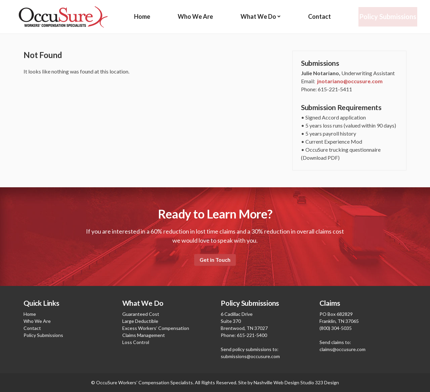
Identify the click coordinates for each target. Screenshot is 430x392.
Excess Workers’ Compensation (155, 328)
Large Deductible (140, 321)
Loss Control (135, 342)
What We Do (258, 16)
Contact (319, 16)
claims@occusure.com (342, 349)
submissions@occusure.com (250, 356)
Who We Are (195, 16)
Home (142, 16)
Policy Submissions (388, 16)
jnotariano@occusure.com (350, 81)
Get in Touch (215, 259)
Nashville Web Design (276, 382)
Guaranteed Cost (140, 314)
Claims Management (143, 335)
